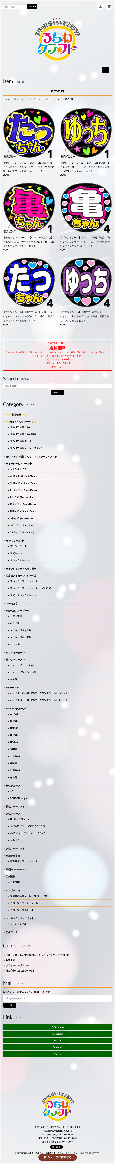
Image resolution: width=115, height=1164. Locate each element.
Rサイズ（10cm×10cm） (23, 511)
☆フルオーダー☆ (15, 652)
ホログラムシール (19, 560)
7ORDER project (19, 798)
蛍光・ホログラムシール (23, 595)
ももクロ (15, 840)
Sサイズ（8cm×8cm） (22, 518)
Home (7, 99)
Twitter (58, 1040)
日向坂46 (15, 770)
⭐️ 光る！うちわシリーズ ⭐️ (21, 421)
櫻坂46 (14, 763)
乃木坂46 (15, 756)
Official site (58, 1027)
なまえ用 (15, 623)
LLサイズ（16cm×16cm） (24, 490)
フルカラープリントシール (24, 581)
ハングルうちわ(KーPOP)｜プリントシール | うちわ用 (38, 693)
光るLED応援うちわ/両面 (23, 434)
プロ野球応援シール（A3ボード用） (29, 896)
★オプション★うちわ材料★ (21, 568)
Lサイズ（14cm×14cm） (23, 497)
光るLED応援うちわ (20, 427)
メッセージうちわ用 (20, 630)
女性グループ (13, 813)
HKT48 (14, 735)
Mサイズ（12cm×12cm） (23, 504)
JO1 (12, 791)
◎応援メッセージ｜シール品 (21, 575)
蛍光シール (16, 553)
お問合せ (10, 960)
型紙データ (12, 932)
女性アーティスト (15, 848)
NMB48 (14, 728)
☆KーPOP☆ (12, 687)
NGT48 (14, 742)
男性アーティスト (15, 806)
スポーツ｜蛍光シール (22, 910)
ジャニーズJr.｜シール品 (23, 672)
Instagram (57, 1033)
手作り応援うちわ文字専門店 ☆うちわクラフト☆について (37, 955)
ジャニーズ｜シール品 (47, 99)
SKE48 (14, 721)
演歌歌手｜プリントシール (24, 861)
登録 (9, 1005)
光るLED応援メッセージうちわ (26, 448)
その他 (13, 679)
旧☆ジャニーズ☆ (23, 99)
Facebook (58, 1047)
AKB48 (14, 714)
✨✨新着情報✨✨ (16, 414)
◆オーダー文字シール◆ (19, 463)
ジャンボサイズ (18, 469)
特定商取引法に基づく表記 (20, 970)
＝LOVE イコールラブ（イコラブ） (29, 826)
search (32, 6)
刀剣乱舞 (10, 876)
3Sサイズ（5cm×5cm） (22, 532)
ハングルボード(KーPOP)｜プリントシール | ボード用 (38, 700)
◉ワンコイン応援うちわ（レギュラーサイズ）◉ (31, 456)
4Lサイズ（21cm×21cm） (24, 476)
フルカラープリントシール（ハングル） (31, 588)
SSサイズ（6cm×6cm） (23, 525)
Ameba (57, 1054)
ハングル (15, 644)
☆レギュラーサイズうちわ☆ (21, 918)
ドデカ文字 (12, 603)
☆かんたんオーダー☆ (17, 610)
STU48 (14, 749)
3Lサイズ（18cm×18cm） (24, 483)
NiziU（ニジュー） (20, 819)
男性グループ (13, 785)
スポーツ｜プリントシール (24, 903)
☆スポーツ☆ (13, 890)
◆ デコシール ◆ (15, 540)
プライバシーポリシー (17, 965)
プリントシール (18, 546)
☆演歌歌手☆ (13, 855)
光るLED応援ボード (20, 441)
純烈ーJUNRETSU (16, 869)
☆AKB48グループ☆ (17, 708)
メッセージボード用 (20, 637)
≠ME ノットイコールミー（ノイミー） (30, 833)
